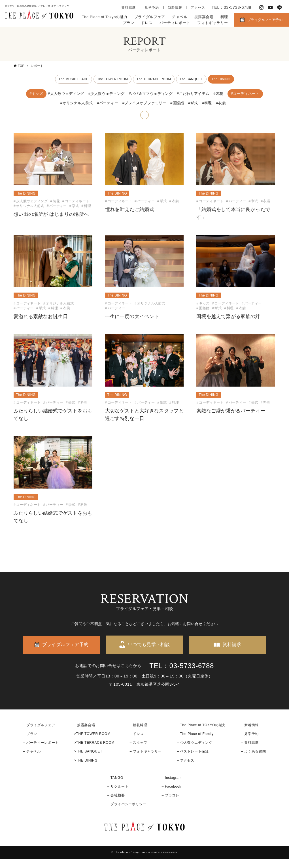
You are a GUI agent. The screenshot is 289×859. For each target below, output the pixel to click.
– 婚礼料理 (138, 725)
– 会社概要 (116, 795)
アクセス (198, 8)
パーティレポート (175, 23)
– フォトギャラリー (146, 752)
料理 (224, 17)
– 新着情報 (250, 725)
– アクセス (185, 760)
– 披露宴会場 (84, 725)
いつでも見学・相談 (149, 644)
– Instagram (172, 778)
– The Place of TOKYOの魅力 (201, 725)
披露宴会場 (204, 17)
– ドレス (137, 734)
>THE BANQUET (88, 752)
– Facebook (171, 786)
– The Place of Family (195, 734)
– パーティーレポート (41, 743)
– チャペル (32, 752)
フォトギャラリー (212, 23)
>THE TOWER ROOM (92, 734)
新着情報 (175, 8)
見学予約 (151, 8)
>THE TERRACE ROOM (94, 743)
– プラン (30, 734)
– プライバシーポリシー (126, 804)
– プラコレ (170, 795)
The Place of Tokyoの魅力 (105, 17)
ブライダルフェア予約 (264, 20)
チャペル (180, 17)
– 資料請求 (250, 743)
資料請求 (128, 8)
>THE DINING (85, 760)
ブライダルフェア (149, 17)
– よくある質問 (253, 752)
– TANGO (115, 778)
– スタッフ (138, 743)
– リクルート (118, 786)
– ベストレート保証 (193, 752)
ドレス (147, 23)
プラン (128, 23)
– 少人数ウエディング (194, 743)
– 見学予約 (250, 734)
